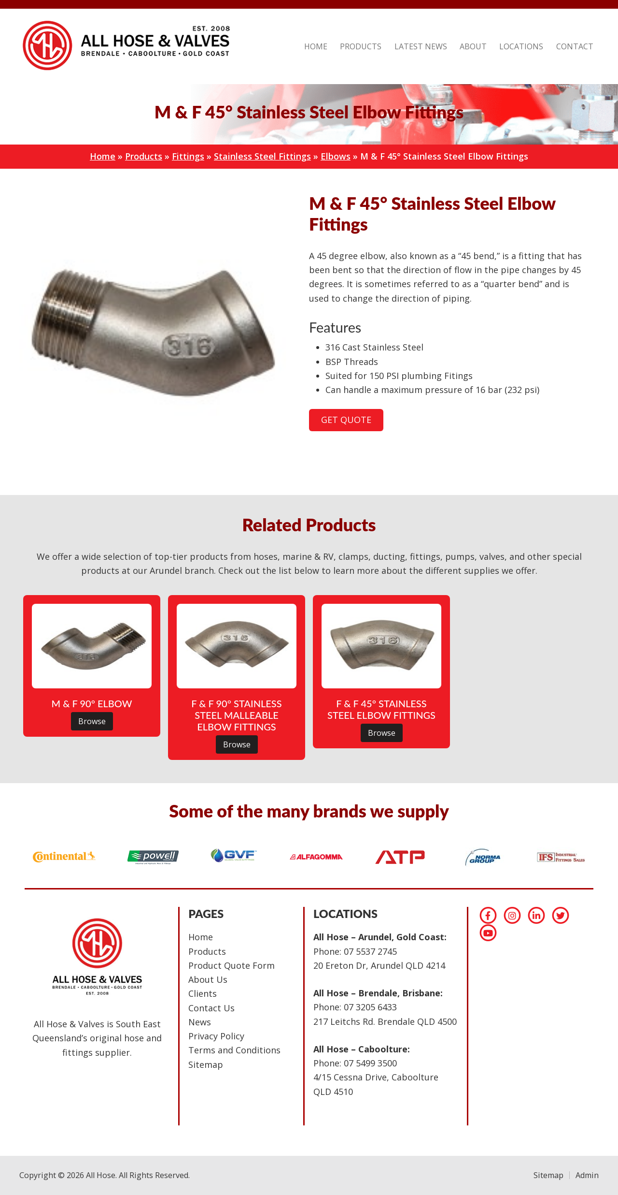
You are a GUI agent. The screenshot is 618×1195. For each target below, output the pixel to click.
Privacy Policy (216, 1036)
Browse (92, 721)
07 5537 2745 (370, 951)
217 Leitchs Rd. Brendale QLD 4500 (385, 1021)
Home (102, 156)
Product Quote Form (231, 965)
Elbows (336, 156)
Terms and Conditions (234, 1050)
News (199, 1022)
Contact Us (211, 1008)
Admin (587, 1175)
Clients (202, 993)
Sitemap (205, 1064)
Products (143, 156)
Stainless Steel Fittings (262, 156)
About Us (207, 979)
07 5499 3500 (370, 1063)
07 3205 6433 (370, 1007)
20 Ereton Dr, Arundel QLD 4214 (379, 965)
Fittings (188, 156)
